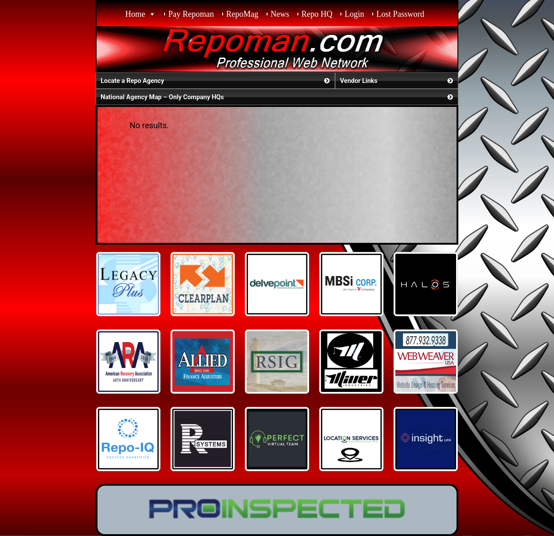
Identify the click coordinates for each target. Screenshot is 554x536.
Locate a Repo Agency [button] (216, 80)
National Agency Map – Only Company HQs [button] (278, 96)
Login (354, 14)
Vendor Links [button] (397, 80)
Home (135, 14)
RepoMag (242, 14)
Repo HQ (317, 14)
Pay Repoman (191, 14)
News (280, 14)
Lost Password (400, 14)
